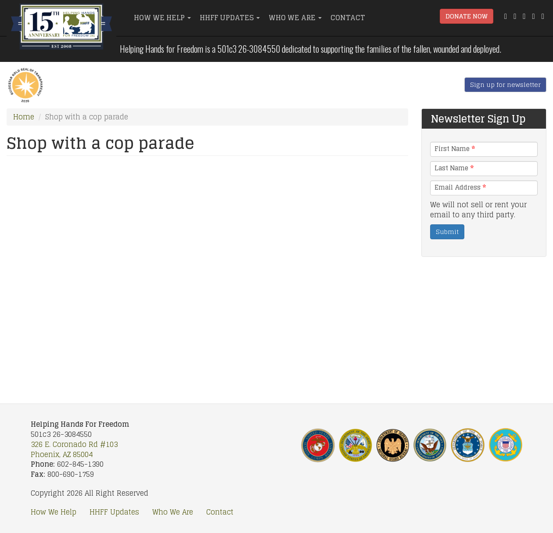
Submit (447, 231)
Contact (347, 17)
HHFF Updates (230, 17)
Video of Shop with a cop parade (207, 274)
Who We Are (295, 17)
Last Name (454, 168)
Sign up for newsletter (505, 84)
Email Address (460, 187)
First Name (454, 149)
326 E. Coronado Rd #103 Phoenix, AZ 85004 (74, 449)
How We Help (162, 17)
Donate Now (466, 16)
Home (23, 117)
